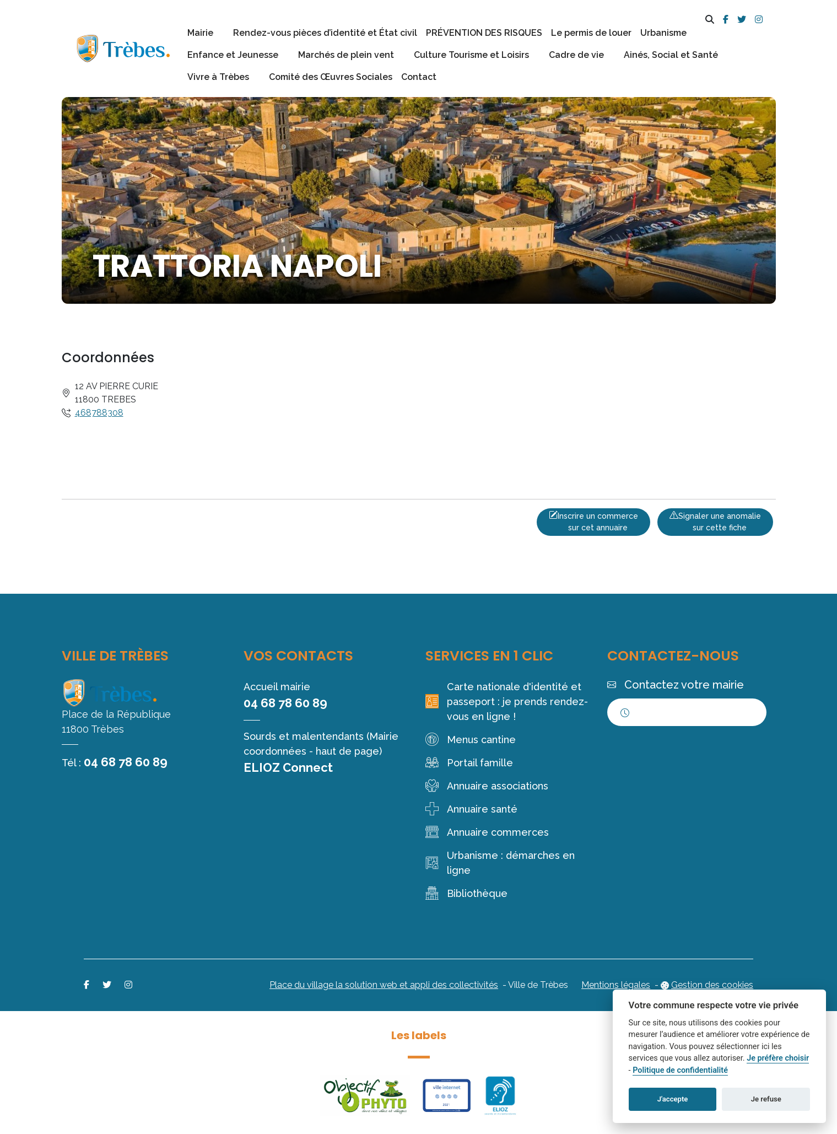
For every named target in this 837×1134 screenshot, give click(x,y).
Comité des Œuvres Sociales (330, 77)
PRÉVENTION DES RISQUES (484, 33)
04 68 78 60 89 (126, 762)
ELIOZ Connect (288, 767)
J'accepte (672, 1099)
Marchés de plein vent (346, 55)
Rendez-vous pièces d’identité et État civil (325, 33)
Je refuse (766, 1099)
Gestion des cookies (712, 985)
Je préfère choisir (778, 1058)
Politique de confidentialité (680, 1070)
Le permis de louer (591, 33)
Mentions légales (615, 985)
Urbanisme (663, 33)
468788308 (99, 412)
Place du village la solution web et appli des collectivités (383, 985)
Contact (418, 77)
